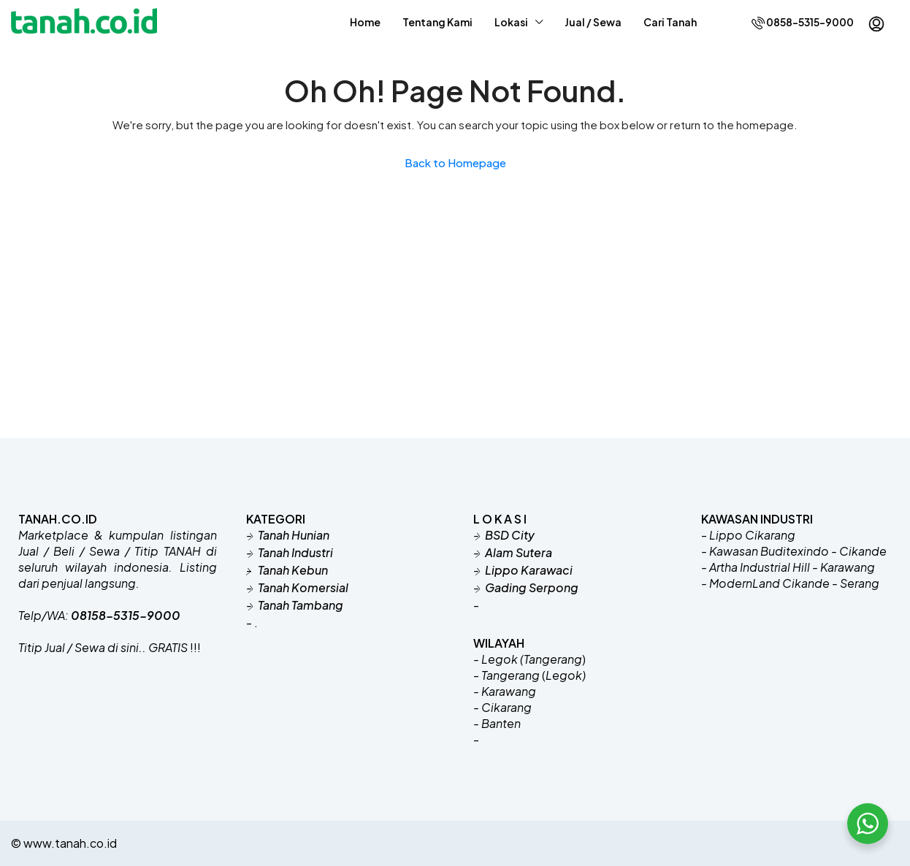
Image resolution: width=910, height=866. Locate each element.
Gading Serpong (531, 587)
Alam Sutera (518, 552)
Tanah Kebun (292, 570)
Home (365, 21)
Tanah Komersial (303, 587)
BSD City (510, 535)
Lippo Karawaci (529, 570)
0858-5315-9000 (803, 22)
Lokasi (511, 21)
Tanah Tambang (300, 605)
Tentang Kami (437, 21)
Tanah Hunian (293, 535)
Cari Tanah (670, 21)
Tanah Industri (295, 552)
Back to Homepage (455, 162)
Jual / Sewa (593, 21)
